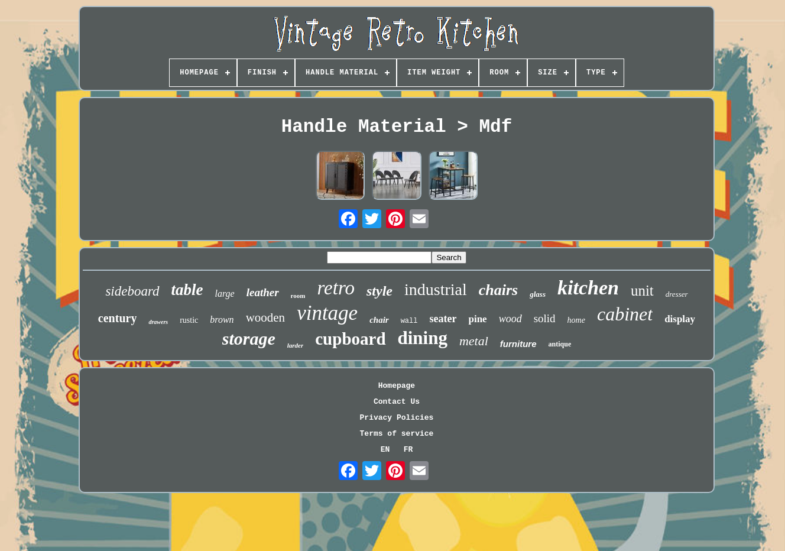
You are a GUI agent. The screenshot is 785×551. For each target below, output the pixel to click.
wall (409, 321)
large (225, 294)
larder (295, 345)
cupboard (350, 338)
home (576, 320)
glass (538, 294)
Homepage (396, 385)
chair (379, 320)
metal (473, 340)
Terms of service (397, 433)
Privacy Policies (397, 417)
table (187, 290)
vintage (327, 313)
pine (477, 319)
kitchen (588, 288)
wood (510, 319)
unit (642, 291)
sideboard (132, 291)
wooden (266, 317)
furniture (518, 344)
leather (262, 292)
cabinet (625, 314)
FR (408, 449)
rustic (189, 320)
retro (336, 288)
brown (221, 320)
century (117, 318)
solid (545, 318)
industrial (435, 289)
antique (560, 344)
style (379, 291)
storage (248, 338)
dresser (677, 294)
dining (422, 338)
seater (442, 319)
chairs (498, 290)
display (679, 319)
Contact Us (397, 401)
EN (385, 449)
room (298, 295)
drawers (158, 322)
